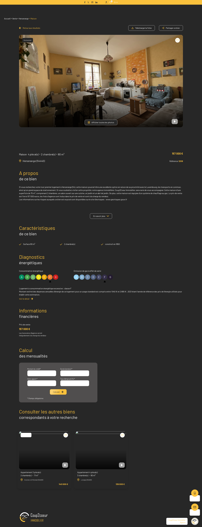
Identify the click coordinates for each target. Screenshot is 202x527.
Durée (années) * (66, 369)
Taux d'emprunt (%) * (67, 379)
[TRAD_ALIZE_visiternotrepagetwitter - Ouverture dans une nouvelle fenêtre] (88, 2)
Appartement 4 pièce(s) (87, 474)
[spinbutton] (74, 383)
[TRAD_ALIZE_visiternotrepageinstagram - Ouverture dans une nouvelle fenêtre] (92, 2)
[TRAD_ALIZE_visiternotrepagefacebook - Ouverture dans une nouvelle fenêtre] (84, 2)
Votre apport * (32, 379)
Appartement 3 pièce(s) (31, 474)
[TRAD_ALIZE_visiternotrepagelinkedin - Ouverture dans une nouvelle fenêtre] (96, 2)
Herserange (24, 18)
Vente (14, 18)
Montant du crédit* (34, 369)
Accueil (7, 18)
